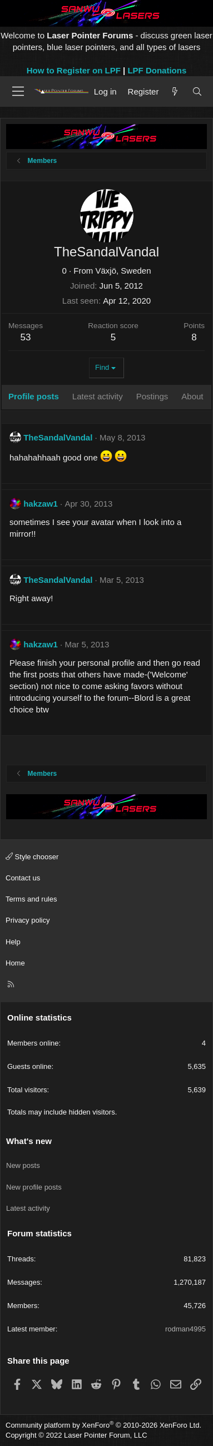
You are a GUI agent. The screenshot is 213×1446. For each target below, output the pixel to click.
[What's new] (175, 91)
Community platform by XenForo (103, 1425)
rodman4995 (185, 1329)
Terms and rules (31, 899)
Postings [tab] (152, 396)
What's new (29, 1141)
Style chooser (32, 857)
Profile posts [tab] (33, 396)
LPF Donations (156, 70)
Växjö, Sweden (123, 270)
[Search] (197, 91)
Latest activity (28, 1208)
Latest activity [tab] (97, 396)
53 (26, 337)
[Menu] (18, 91)
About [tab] (192, 396)
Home (15, 963)
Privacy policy (27, 920)
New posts (23, 1165)
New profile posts (34, 1187)
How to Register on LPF (74, 70)
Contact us (23, 878)
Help (13, 942)
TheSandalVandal (57, 437)
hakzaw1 (40, 503)
